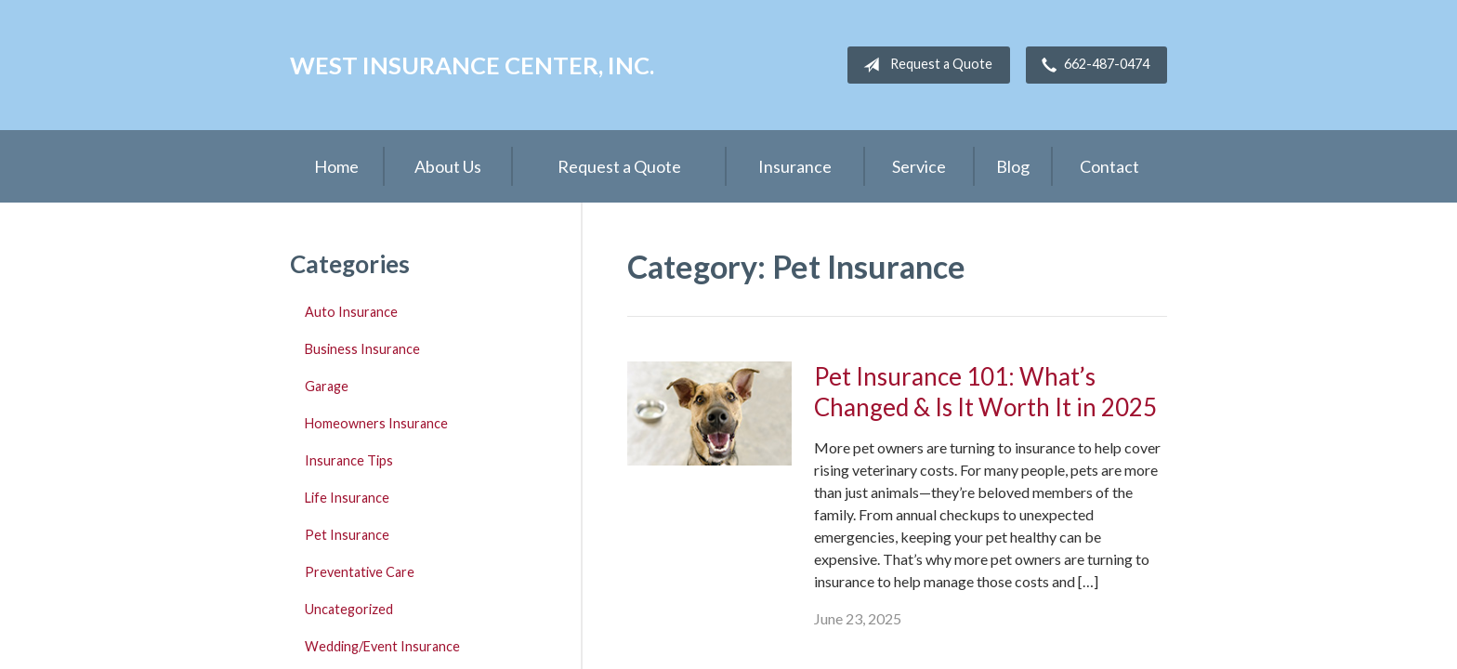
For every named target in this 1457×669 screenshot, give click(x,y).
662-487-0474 (1091, 65)
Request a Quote (924, 65)
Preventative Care (359, 572)
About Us (447, 166)
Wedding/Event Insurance (382, 646)
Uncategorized (349, 609)
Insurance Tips (349, 460)
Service (919, 166)
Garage (326, 386)
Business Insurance (362, 349)
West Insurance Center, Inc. (472, 65)
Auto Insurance (351, 312)
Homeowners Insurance (376, 423)
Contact (1109, 166)
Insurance (795, 166)
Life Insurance (347, 497)
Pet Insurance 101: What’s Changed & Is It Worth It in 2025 (985, 391)
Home (336, 166)
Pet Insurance (347, 535)
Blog (1013, 166)
